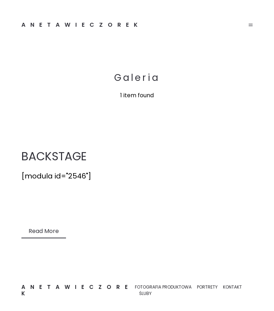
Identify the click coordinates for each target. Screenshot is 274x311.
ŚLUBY (145, 293)
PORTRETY (207, 287)
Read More (44, 231)
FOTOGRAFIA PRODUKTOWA (163, 287)
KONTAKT (232, 287)
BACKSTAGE (54, 156)
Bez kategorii (39, 206)
